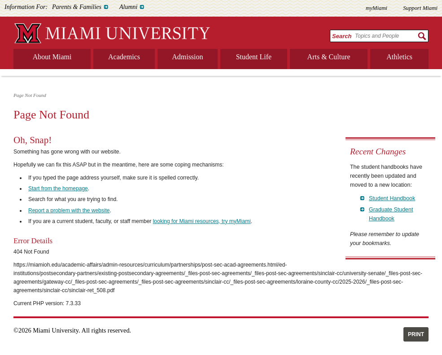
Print (416, 334)
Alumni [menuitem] (128, 7)
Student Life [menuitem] (254, 57)
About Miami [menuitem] (52, 57)
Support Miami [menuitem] (420, 8)
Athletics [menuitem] (399, 57)
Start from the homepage (58, 188)
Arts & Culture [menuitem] (328, 57)
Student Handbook (392, 198)
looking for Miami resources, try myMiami (202, 221)
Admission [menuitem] (187, 57)
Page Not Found (29, 95)
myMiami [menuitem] (376, 8)
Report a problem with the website (68, 210)
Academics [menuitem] (124, 57)
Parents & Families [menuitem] (76, 7)
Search (341, 36)
